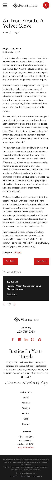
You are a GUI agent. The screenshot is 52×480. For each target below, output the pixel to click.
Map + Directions (26, 447)
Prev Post (10, 261)
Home (26, 397)
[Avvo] (39, 339)
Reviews (26, 413)
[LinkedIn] (26, 339)
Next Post (41, 261)
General (18, 252)
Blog (26, 419)
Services (26, 408)
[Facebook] (12, 339)
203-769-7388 (26, 331)
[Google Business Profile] (19, 339)
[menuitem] (13, 476)
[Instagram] (32, 339)
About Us (26, 403)
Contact (26, 424)
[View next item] (14, 304)
